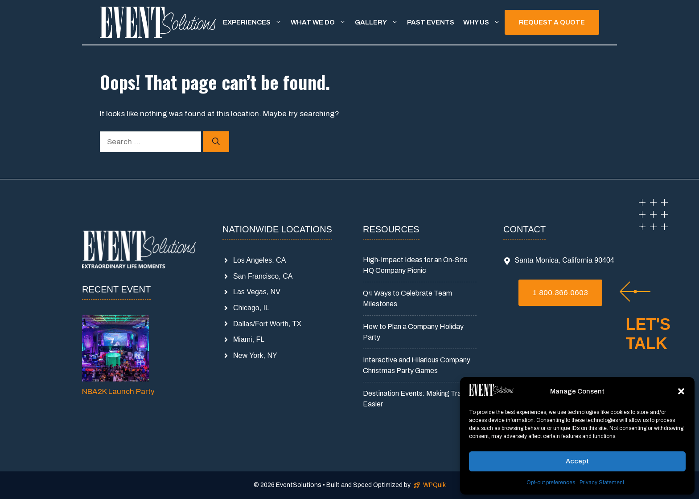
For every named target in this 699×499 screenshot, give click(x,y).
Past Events (430, 22)
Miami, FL (248, 339)
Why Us (484, 22)
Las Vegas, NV (256, 292)
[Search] (216, 142)
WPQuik (434, 485)
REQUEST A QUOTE (552, 22)
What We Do (320, 22)
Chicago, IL (251, 308)
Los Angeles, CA (259, 260)
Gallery (379, 22)
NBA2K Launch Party (118, 391)
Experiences (254, 22)
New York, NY (255, 355)
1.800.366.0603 (560, 292)
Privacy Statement (602, 482)
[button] (681, 391)
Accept (577, 461)
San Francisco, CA (262, 276)
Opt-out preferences (550, 482)
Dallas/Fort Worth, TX (267, 324)
